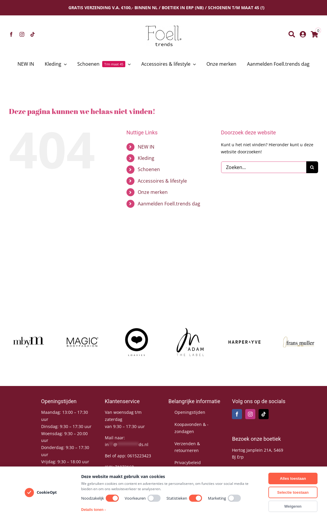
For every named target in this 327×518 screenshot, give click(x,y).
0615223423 (139, 456)
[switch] (112, 498)
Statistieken (184, 498)
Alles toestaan (293, 478)
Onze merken (153, 192)
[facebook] (11, 34)
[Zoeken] (291, 34)
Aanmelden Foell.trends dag (169, 203)
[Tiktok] (264, 414)
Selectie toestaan (293, 492)
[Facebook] (237, 414)
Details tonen (93, 510)
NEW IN (146, 147)
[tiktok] (32, 34)
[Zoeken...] (263, 167)
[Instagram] (250, 414)
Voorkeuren (143, 498)
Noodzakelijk (100, 498)
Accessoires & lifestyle (162, 181)
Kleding (146, 158)
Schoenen (149, 169)
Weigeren (293, 506)
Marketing (224, 498)
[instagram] (22, 34)
